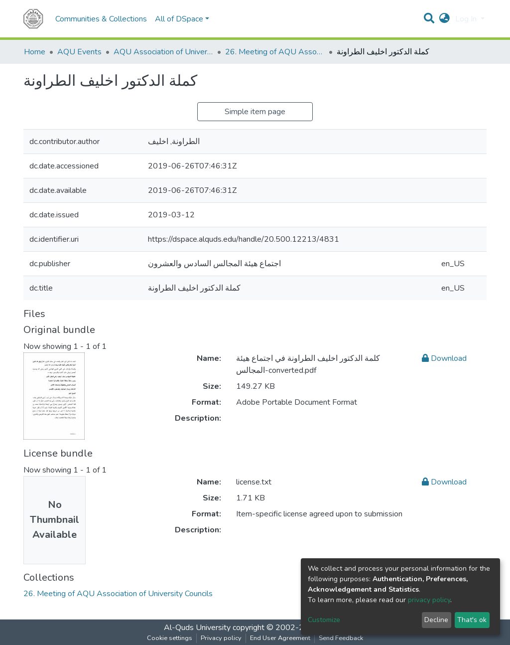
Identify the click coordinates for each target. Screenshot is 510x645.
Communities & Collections (101, 18)
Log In (467, 18)
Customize (324, 620)
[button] (444, 19)
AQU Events (79, 51)
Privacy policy (221, 638)
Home (34, 51)
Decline (436, 620)
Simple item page (255, 111)
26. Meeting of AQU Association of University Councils (275, 51)
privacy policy (429, 600)
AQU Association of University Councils (163, 51)
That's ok (472, 620)
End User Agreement (280, 638)
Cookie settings (169, 638)
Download (444, 358)
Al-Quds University (197, 627)
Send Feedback (341, 638)
